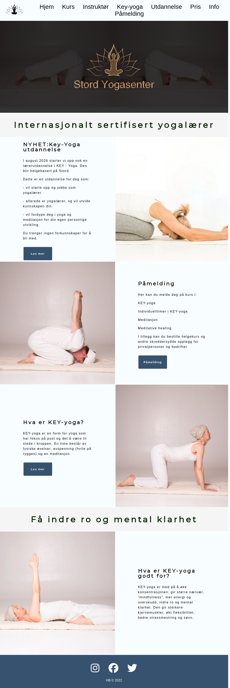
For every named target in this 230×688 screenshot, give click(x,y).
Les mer (38, 469)
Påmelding (129, 13)
